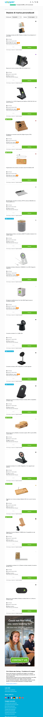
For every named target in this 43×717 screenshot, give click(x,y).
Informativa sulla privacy (11, 691)
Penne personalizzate (10, 711)
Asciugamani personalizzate (11, 704)
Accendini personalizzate (11, 703)
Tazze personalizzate (10, 714)
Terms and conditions (10, 690)
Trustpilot (20, 5)
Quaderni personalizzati (10, 712)
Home (6, 9)
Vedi (13, 47)
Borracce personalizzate (10, 707)
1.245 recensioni (29, 5)
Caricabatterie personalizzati (15, 9)
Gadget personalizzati (10, 709)
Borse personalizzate (10, 706)
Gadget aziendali (10, 701)
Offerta (29, 47)
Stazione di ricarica (28, 9)
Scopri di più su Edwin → (12, 683)
